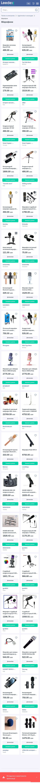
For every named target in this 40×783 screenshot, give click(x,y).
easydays (6, 750)
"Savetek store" (7, 183)
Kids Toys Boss (27, 345)
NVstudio (25, 224)
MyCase (5, 467)
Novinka (5, 224)
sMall (23, 103)
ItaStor (5, 710)
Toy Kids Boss (26, 62)
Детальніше (10, 54)
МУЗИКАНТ (6, 386)
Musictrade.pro (7, 426)
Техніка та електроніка (8, 15)
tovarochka (6, 264)
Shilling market (26, 183)
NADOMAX (6, 305)
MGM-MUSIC (6, 507)
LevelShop (25, 467)
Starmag (24, 669)
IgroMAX (24, 548)
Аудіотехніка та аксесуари (25, 15)
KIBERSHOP (26, 305)
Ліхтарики (6, 345)
